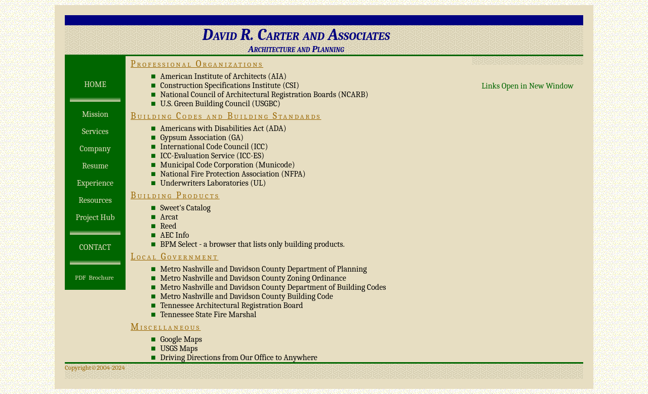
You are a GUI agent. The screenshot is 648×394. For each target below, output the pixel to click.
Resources (94, 200)
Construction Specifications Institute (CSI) (230, 85)
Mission (95, 114)
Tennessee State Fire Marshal (208, 314)
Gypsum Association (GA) (202, 137)
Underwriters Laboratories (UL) (213, 183)
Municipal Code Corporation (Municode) (227, 164)
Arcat (169, 217)
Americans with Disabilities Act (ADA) (223, 128)
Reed (168, 226)
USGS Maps (179, 348)
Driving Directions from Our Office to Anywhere (238, 357)
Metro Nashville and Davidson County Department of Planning (263, 269)
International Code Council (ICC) (214, 146)
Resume (95, 165)
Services (95, 131)
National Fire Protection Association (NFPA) (233, 174)
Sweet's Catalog (185, 207)
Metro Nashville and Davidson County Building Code (246, 296)
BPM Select (178, 244)
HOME (95, 84)
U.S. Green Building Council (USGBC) (220, 103)
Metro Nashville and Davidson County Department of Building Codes (273, 287)
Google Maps (181, 339)
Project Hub (94, 217)
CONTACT (95, 247)
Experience (95, 183)
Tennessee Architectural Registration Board (231, 305)
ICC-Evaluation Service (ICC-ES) (212, 155)
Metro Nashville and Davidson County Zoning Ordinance (253, 278)
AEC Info (174, 235)
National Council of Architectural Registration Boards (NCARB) (264, 94)
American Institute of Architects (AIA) (223, 76)
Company (94, 148)
